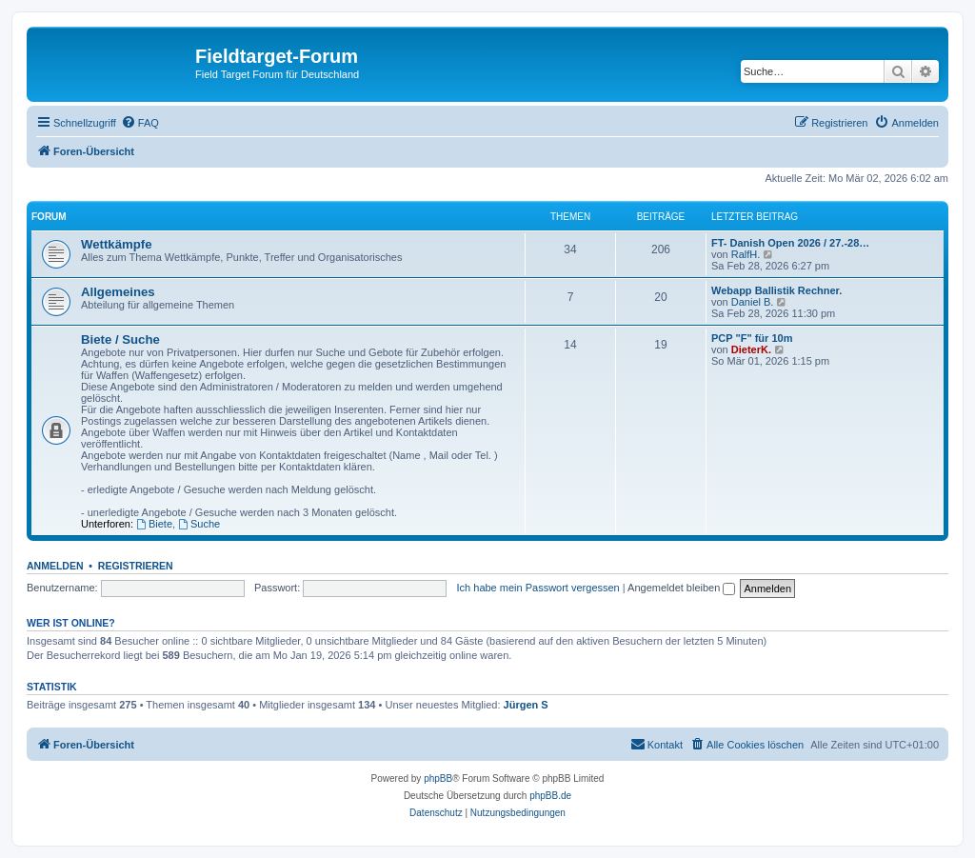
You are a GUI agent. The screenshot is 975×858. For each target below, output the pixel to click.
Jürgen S (526, 704)
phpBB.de (550, 795)
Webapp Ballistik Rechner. (776, 290)
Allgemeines (118, 292)
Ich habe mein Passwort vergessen (538, 587)
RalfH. (746, 254)
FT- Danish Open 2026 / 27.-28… (790, 243)
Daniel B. (752, 302)
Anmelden (55, 565)
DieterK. (751, 349)
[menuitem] (140, 122)
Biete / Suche (120, 339)
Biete (154, 523)
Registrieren (135, 565)
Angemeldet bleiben (681, 587)
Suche (199, 523)
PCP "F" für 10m (751, 338)
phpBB (438, 778)
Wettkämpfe (116, 244)
